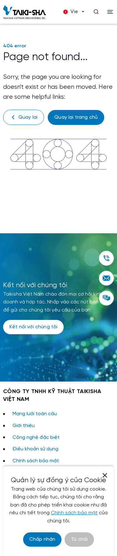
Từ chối (79, 539)
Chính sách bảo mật (35, 460)
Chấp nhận (42, 539)
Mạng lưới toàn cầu (34, 413)
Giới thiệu (23, 425)
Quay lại (23, 117)
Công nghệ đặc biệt (36, 437)
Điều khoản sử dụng (35, 449)
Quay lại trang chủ (76, 117)
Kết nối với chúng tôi (33, 327)
